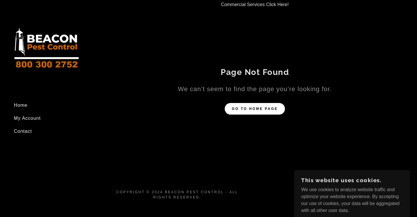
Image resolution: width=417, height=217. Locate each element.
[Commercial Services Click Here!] (255, 4)
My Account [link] (27, 118)
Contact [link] (23, 131)
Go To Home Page (255, 109)
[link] (46, 48)
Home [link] (21, 105)
